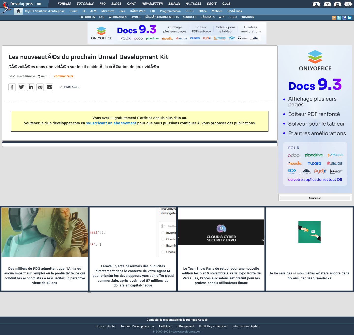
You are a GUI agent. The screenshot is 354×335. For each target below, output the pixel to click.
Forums (64, 4)
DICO (233, 17)
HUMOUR (247, 17)
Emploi (174, 4)
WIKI (222, 17)
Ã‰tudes (193, 4)
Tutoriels (85, 4)
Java (122, 11)
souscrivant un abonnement (111, 126)
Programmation (170, 11)
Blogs (116, 4)
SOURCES (189, 17)
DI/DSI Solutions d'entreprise (45, 11)
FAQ (102, 4)
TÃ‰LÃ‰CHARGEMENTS (161, 17)
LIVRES (135, 17)
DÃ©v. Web (137, 11)
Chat (131, 4)
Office (203, 11)
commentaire (63, 80)
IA (83, 11)
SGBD (190, 11)
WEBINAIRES (117, 17)
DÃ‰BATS (207, 17)
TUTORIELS (87, 17)
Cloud (73, 11)
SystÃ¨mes (234, 11)
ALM (93, 11)
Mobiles (217, 11)
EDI (152, 11)
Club (226, 4)
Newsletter (152, 4)
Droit (211, 4)
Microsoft (107, 11)
